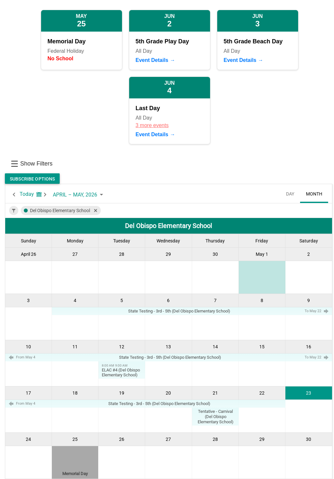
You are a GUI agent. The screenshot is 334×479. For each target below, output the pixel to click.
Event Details (152, 60)
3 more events (152, 125)
